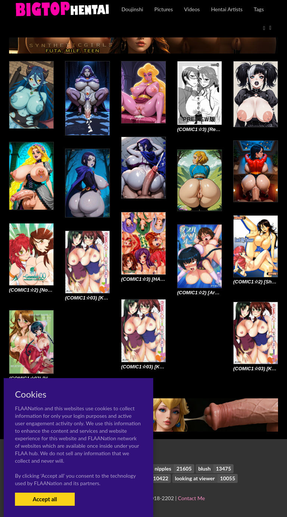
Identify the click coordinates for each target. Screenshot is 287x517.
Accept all (45, 499)
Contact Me (191, 498)
